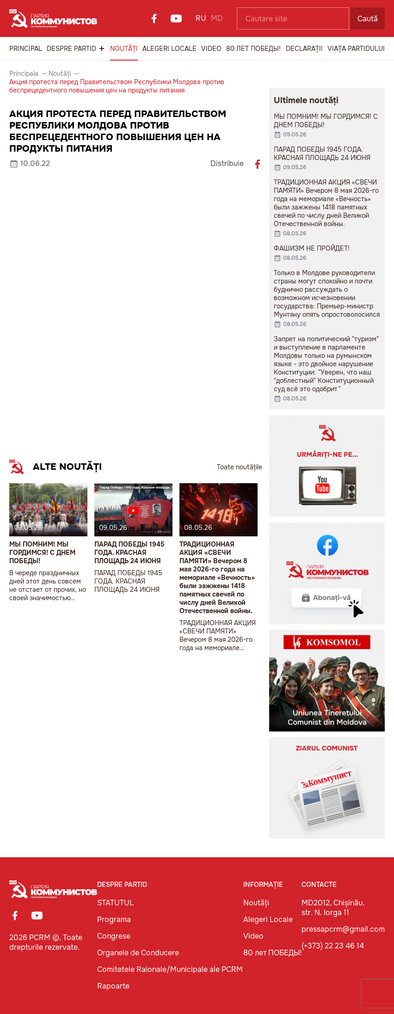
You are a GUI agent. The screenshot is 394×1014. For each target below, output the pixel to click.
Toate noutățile (239, 467)
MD (217, 18)
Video (211, 48)
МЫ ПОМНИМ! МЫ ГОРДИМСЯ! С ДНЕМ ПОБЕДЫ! (42, 552)
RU (201, 18)
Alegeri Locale (169, 48)
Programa (114, 919)
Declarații (304, 48)
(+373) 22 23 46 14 (333, 946)
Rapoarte (113, 986)
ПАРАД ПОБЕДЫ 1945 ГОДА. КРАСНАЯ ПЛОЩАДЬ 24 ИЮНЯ (129, 552)
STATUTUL (115, 903)
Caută (367, 19)
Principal (25, 48)
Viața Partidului (356, 48)
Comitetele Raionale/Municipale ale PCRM (170, 969)
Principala (23, 73)
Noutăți (124, 48)
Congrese (113, 936)
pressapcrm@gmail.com (343, 929)
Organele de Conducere (138, 953)
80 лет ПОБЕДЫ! (253, 48)
